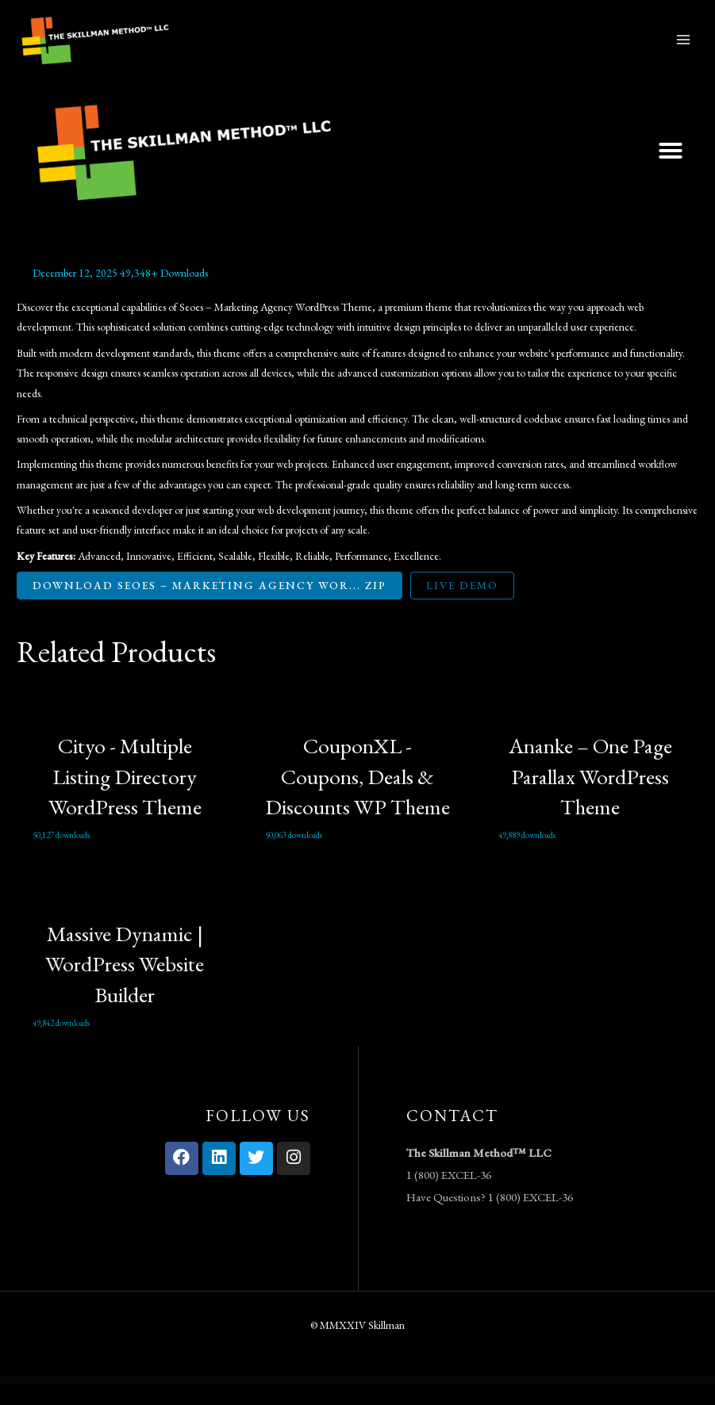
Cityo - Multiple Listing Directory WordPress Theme (125, 798)
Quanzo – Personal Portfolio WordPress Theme (220, 1401)
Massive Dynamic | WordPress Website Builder (124, 985)
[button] (671, 172)
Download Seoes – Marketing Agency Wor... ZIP (209, 606)
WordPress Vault (195, 1401)
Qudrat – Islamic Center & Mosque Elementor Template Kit (506, 1401)
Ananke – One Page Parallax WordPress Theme (590, 798)
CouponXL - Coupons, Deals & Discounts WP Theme (357, 798)
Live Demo (462, 606)
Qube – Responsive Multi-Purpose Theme (288, 1401)
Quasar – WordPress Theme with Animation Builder (255, 1401)
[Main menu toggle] (683, 50)
